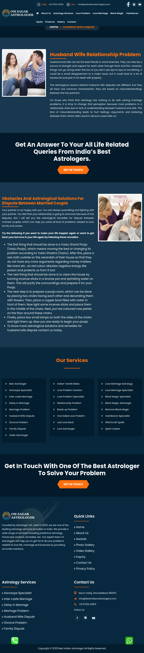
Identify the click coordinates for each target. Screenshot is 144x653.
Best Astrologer (17, 383)
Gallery (61, 21)
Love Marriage (100, 13)
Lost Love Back (65, 422)
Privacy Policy (85, 569)
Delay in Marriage (19, 403)
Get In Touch (73, 170)
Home (54, 27)
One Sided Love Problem (71, 416)
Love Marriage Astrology (119, 383)
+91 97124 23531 (87, 604)
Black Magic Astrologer (118, 403)
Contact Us (83, 563)
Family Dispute (17, 428)
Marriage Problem (19, 409)
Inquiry (81, 557)
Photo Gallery (85, 545)
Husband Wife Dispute (21, 416)
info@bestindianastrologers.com (97, 598)
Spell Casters (112, 428)
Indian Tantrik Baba (68, 383)
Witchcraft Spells (114, 422)
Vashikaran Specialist (117, 416)
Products (50, 21)
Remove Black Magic (117, 409)
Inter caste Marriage (20, 396)
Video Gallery (85, 551)
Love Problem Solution (69, 390)
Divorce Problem (18, 422)
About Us (46, 13)
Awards (81, 539)
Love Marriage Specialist (119, 390)
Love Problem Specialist (70, 396)
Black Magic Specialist (118, 396)
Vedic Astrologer (18, 435)
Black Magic (117, 13)
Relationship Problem (69, 403)
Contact (71, 21)
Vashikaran (132, 13)
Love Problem (83, 13)
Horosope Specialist (20, 390)
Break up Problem (67, 409)
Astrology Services (63, 13)
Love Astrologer (66, 428)
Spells (39, 21)
